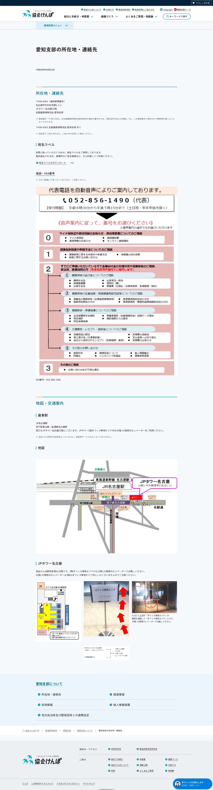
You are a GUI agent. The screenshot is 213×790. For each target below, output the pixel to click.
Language (167, 9)
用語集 (171, 770)
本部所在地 (116, 749)
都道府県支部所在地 (148, 749)
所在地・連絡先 (51, 694)
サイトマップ (89, 783)
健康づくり (107, 16)
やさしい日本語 (203, 2)
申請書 (142, 759)
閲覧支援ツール (184, 9)
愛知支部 (67, 730)
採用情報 (47, 705)
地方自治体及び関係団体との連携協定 (65, 715)
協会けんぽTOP (32, 730)
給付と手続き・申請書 (76, 16)
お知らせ (110, 9)
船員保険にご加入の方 (144, 9)
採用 (113, 770)
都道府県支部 (124, 9)
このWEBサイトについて (42, 783)
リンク (25, 783)
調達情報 (118, 694)
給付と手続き (117, 759)
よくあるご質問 (146, 770)
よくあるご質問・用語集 (139, 16)
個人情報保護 (121, 705)
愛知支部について (49, 683)
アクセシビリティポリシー (68, 783)
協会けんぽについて (92, 9)
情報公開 (144, 765)
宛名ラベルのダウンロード (57, 162)
